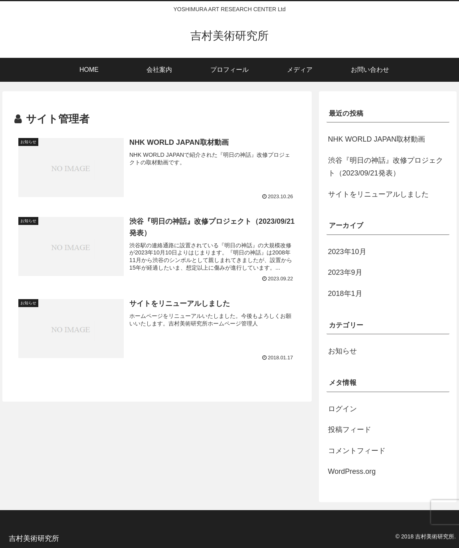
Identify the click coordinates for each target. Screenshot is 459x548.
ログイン (342, 409)
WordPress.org (352, 471)
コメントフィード (357, 451)
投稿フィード (349, 430)
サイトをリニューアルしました (378, 194)
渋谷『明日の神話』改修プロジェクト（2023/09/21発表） (385, 166)
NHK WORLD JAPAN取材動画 (376, 139)
